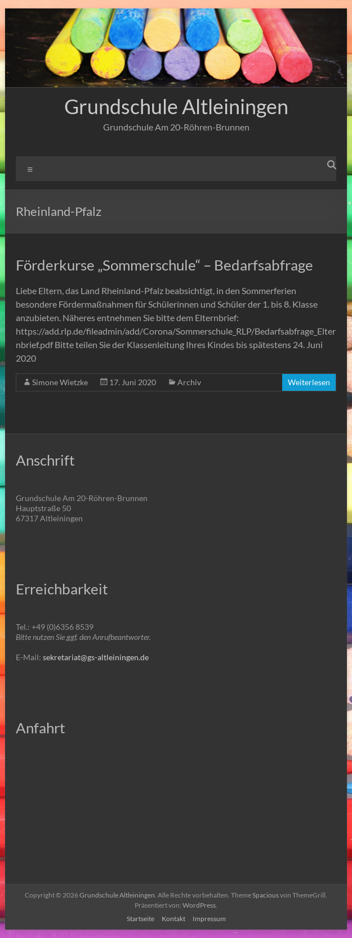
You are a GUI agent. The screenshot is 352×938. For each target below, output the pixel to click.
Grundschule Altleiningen (176, 106)
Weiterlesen (309, 382)
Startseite (140, 918)
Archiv (189, 382)
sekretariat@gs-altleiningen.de (96, 657)
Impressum (209, 918)
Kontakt (173, 918)
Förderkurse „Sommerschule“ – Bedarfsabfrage (164, 265)
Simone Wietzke (60, 382)
